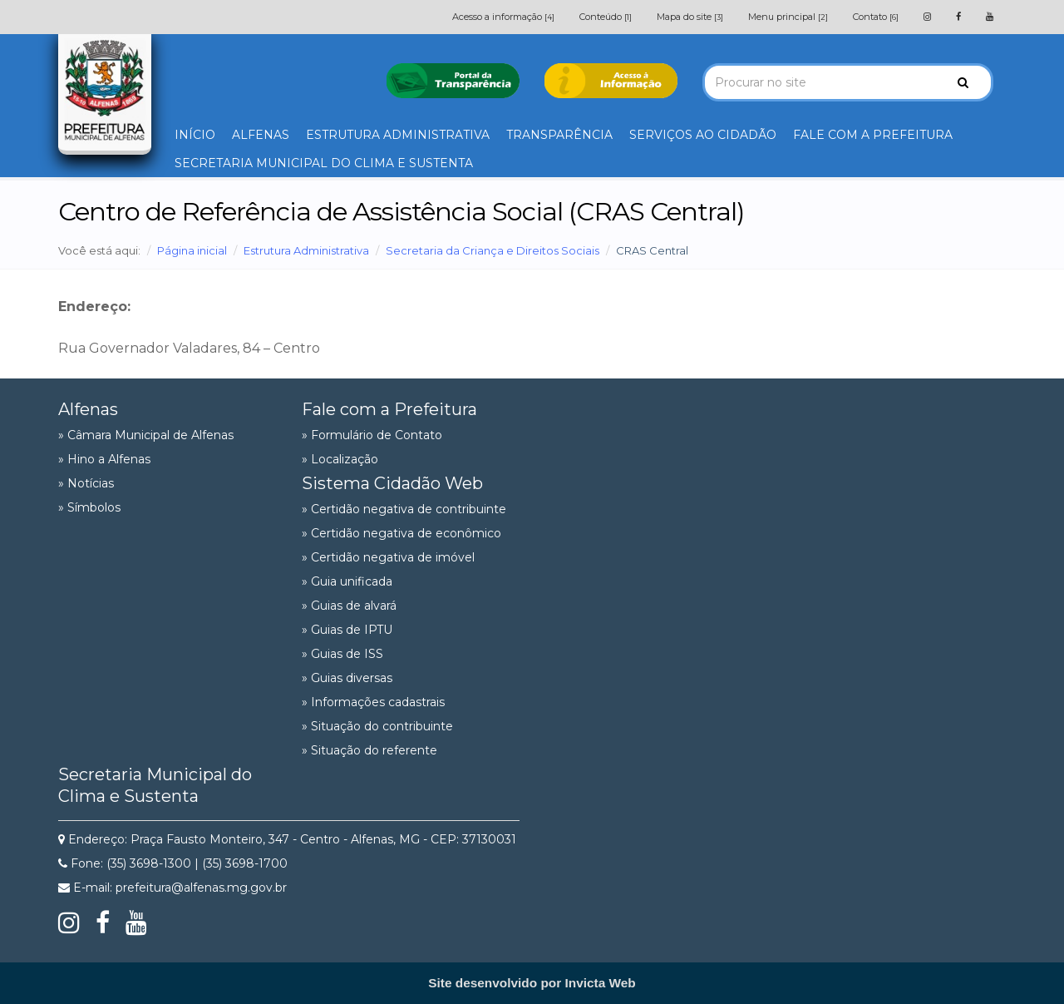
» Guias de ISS (342, 653)
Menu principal (788, 16)
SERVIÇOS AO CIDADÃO (702, 134)
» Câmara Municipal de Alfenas (146, 435)
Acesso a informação (503, 16)
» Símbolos (89, 507)
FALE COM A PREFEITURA (873, 134)
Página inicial (192, 250)
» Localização (340, 459)
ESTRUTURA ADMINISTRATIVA (398, 134)
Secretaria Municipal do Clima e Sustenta (155, 785)
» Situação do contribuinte (377, 726)
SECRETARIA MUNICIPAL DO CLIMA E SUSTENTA (324, 163)
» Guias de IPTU (347, 629)
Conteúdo (605, 16)
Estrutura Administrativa (306, 250)
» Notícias (86, 483)
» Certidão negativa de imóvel (388, 557)
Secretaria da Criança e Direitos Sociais (492, 250)
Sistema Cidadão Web (392, 483)
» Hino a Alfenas (104, 459)
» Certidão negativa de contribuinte (404, 509)
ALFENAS (260, 134)
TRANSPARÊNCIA (559, 134)
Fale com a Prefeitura (389, 409)
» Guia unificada (347, 581)
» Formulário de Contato (372, 435)
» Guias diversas (347, 677)
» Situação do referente (369, 750)
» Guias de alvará (349, 605)
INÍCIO (195, 134)
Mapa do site (690, 16)
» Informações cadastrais (373, 702)
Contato (876, 16)
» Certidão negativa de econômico (401, 533)
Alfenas (88, 409)
